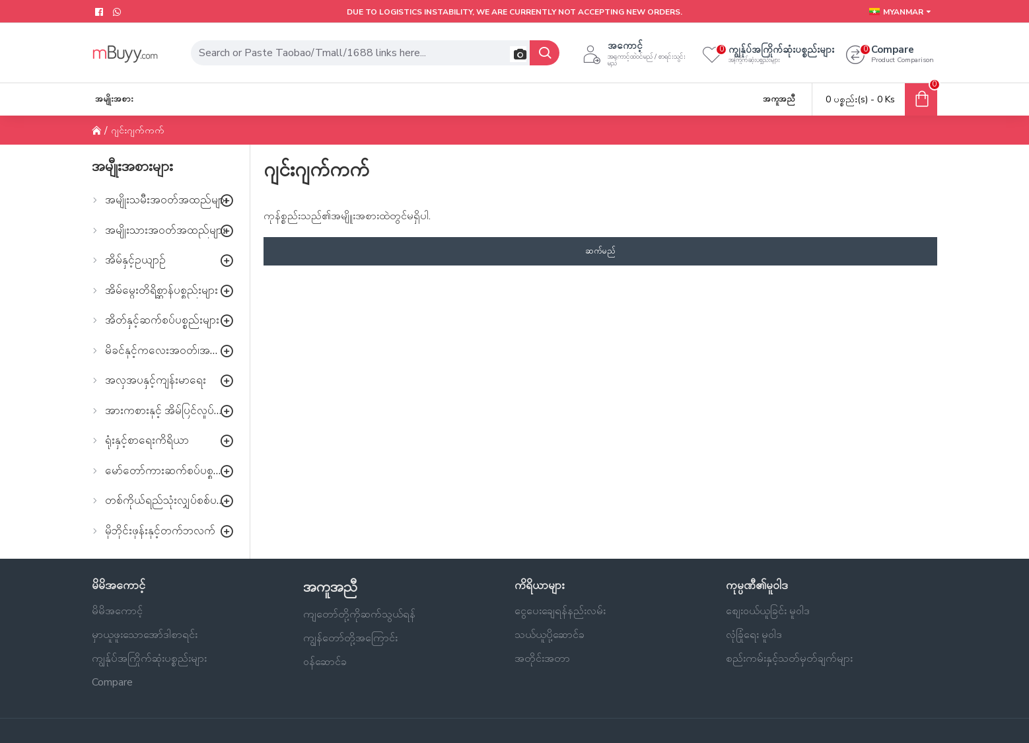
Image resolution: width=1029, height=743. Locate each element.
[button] (518, 54)
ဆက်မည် (600, 251)
